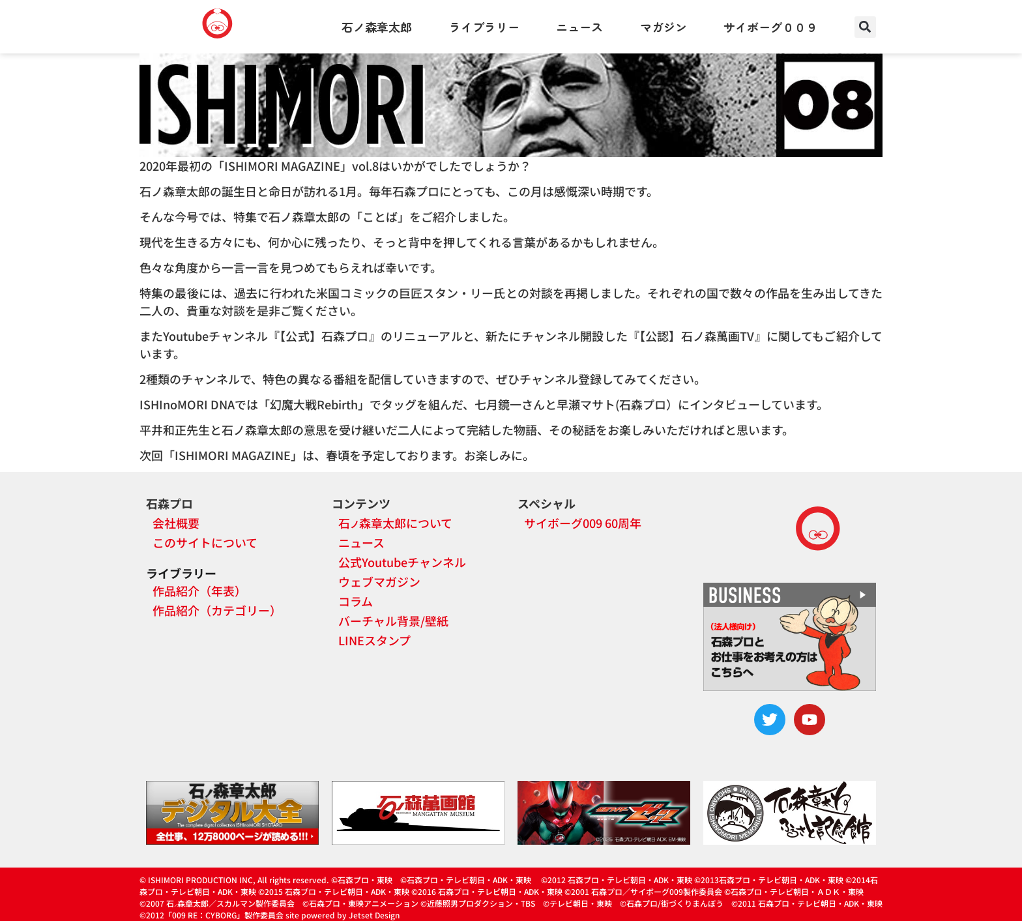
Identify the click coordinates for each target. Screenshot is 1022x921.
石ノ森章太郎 (377, 26)
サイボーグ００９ (770, 26)
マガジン (663, 26)
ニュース (579, 26)
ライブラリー (484, 26)
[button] (865, 27)
